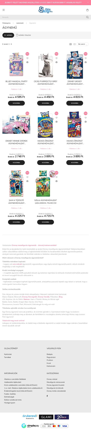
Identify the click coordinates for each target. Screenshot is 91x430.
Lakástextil (19, 23)
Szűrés (9, 35)
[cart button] (87, 10)
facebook (47, 396)
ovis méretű (17, 264)
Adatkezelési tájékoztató (12, 382)
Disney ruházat (52, 379)
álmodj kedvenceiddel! (47, 245)
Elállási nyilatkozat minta (12, 400)
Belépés (50, 354)
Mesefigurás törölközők (55, 388)
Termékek (7, 357)
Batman (27, 299)
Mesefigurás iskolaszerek (56, 382)
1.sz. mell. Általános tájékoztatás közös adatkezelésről (23, 388)
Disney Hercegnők (29, 297)
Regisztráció (51, 357)
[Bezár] (88, 2)
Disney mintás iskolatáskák (56, 391)
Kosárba (16, 103)
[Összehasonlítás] (27, 62)
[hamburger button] (3, 10)
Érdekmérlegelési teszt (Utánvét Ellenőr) (18, 391)
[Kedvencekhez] (27, 58)
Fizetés (6, 394)
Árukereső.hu (30, 418)
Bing (60, 297)
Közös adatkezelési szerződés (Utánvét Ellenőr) (20, 385)
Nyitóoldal (8, 354)
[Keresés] (45, 17)
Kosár (49, 363)
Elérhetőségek (9, 397)
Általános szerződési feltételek (15, 379)
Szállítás (13, 394)
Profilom (50, 360)
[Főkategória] (6, 23)
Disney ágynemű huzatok (55, 385)
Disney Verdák (44, 297)
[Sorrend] (82, 44)
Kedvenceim (51, 366)
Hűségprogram (9, 403)
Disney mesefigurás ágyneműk (24, 245)
